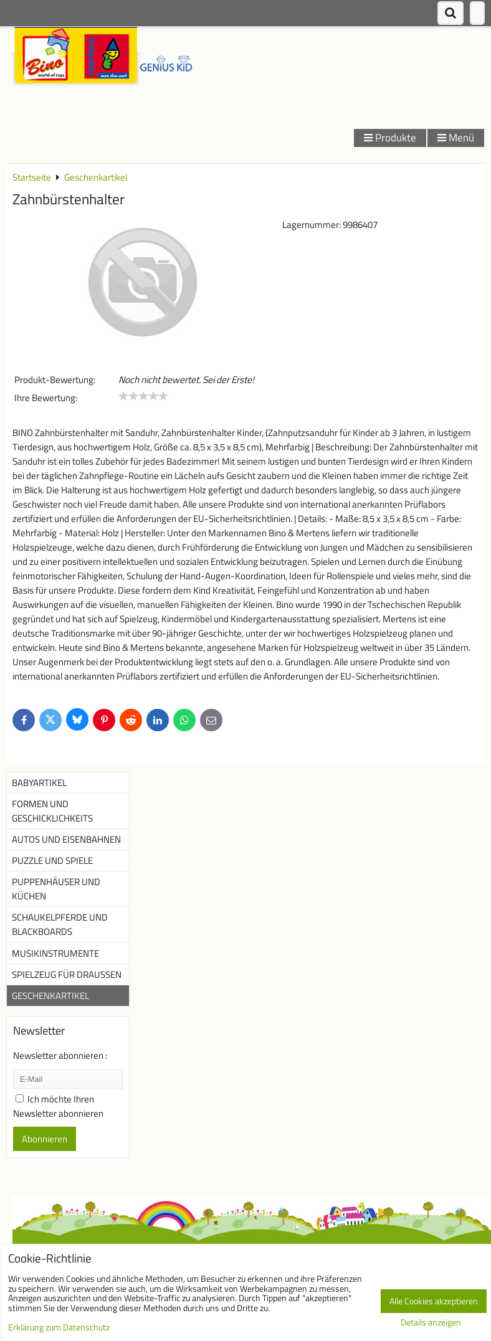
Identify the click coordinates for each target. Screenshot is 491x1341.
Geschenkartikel (50, 995)
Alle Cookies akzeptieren (433, 1301)
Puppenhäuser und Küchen (56, 888)
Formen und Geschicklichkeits (52, 811)
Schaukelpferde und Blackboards (60, 924)
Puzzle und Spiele (52, 860)
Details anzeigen (431, 1323)
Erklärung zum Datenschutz (59, 1327)
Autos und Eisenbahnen (66, 839)
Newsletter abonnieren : (60, 1055)
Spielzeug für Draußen (67, 974)
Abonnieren (44, 1139)
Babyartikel (39, 782)
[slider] (143, 396)
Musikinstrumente (55, 953)
